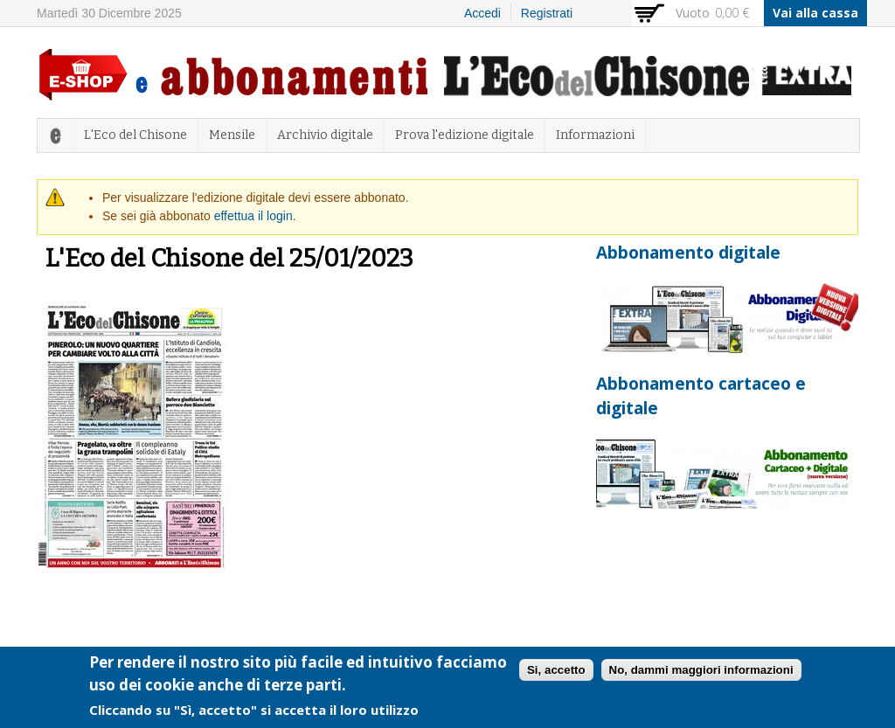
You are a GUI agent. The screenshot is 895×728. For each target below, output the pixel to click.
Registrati (546, 13)
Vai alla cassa (815, 12)
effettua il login (253, 216)
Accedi (482, 13)
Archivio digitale (325, 135)
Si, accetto (556, 674)
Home (55, 135)
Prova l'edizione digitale (464, 135)
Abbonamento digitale (688, 252)
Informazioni (595, 135)
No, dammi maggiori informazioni (701, 674)
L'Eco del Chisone (135, 135)
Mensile (232, 135)
